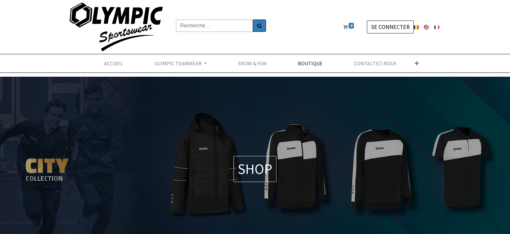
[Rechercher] (259, 26)
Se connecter (390, 27)
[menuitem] (113, 63)
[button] (417, 63)
